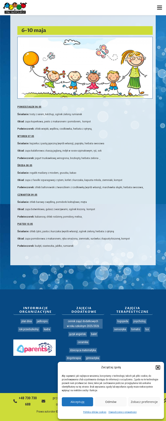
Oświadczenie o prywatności (122, 412)
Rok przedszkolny (29, 329)
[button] (158, 367)
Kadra (47, 329)
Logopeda (122, 321)
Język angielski (77, 334)
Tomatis (135, 329)
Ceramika (83, 342)
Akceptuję (77, 402)
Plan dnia (26, 321)
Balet (94, 334)
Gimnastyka (92, 358)
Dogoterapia (74, 358)
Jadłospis (42, 321)
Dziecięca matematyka (83, 350)
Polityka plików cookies (94, 412)
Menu (159, 7)
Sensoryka (120, 329)
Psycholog (139, 321)
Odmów (110, 402)
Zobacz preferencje (144, 402)
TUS (147, 329)
